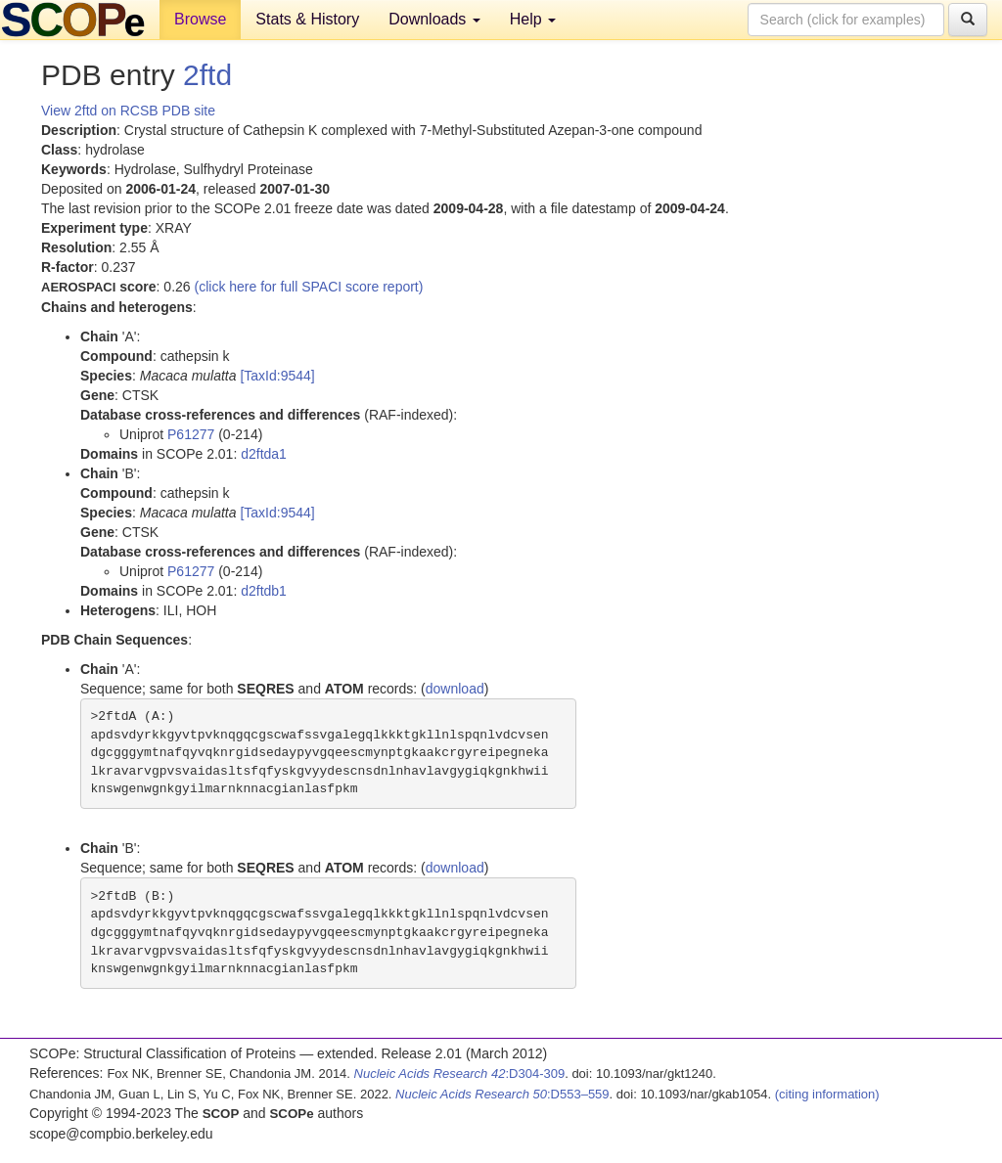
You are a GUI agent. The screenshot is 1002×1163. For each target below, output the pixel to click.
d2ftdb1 (264, 591)
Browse (200, 19)
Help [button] (533, 19)
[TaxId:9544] (277, 375)
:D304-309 (460, 1073)
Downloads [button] (434, 19)
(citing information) (827, 1094)
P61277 (190, 434)
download (455, 688)
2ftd (207, 75)
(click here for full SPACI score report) (309, 286)
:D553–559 (502, 1094)
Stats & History (307, 19)
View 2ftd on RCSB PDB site (128, 110)
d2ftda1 (264, 454)
